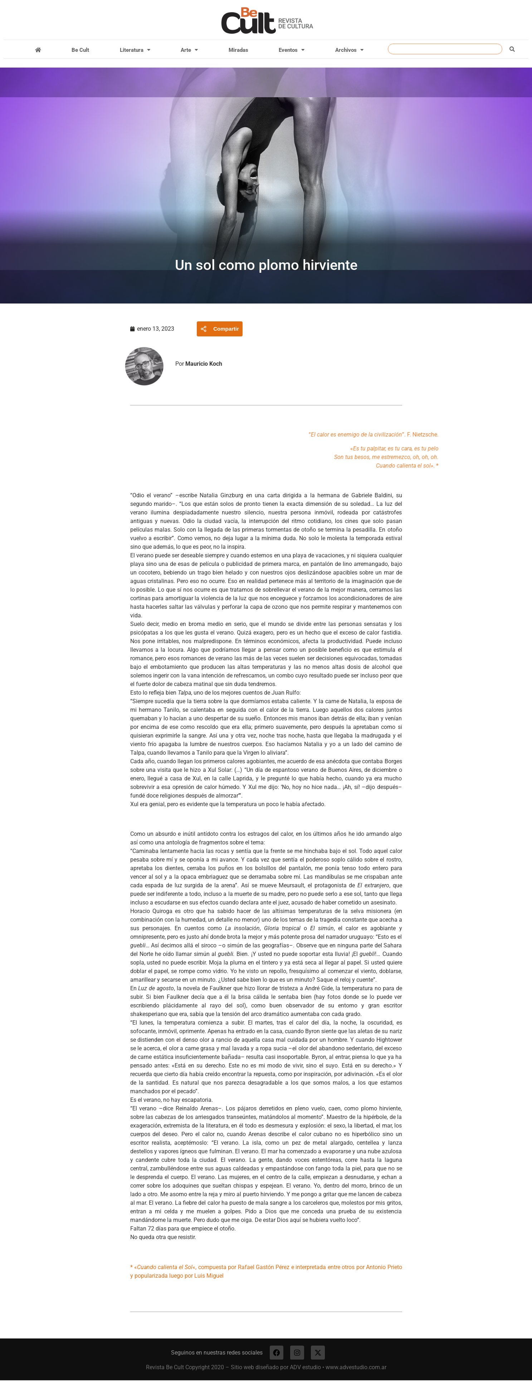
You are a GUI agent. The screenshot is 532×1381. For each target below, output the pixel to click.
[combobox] (445, 49)
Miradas (238, 50)
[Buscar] (512, 49)
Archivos (349, 50)
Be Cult (80, 50)
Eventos (291, 50)
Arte (189, 50)
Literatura (135, 50)
